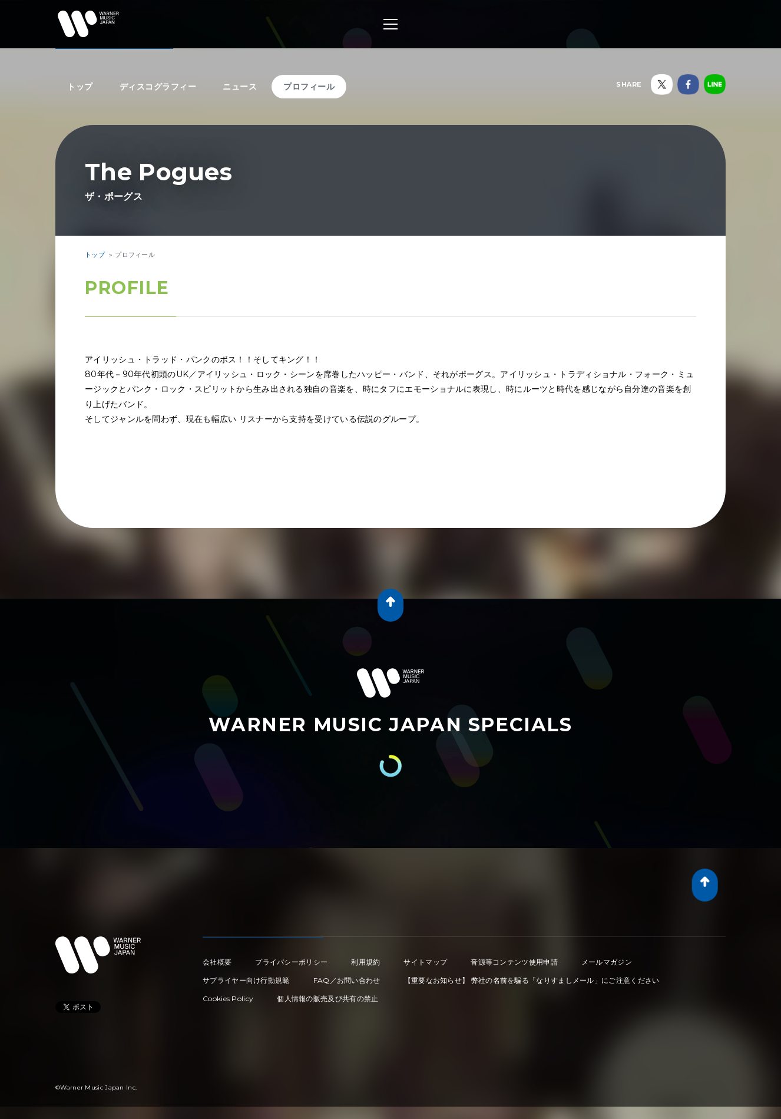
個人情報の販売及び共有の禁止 (327, 998)
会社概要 (217, 962)
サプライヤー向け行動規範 (246, 980)
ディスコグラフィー (158, 86)
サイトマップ (425, 962)
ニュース (240, 86)
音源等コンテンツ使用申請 (514, 962)
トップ (80, 86)
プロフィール (309, 86)
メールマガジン (606, 962)
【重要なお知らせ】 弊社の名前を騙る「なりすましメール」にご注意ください (532, 980)
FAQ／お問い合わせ (346, 980)
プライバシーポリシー (291, 962)
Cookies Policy (228, 998)
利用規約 (365, 962)
